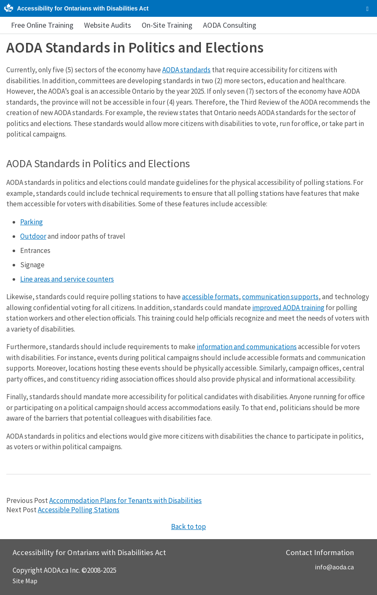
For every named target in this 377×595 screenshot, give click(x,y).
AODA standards (186, 69)
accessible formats (210, 296)
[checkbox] (367, 8)
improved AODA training (288, 307)
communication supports (280, 296)
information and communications (247, 346)
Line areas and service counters (67, 279)
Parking (31, 221)
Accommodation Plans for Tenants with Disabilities (125, 500)
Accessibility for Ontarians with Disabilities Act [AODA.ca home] (82, 8)
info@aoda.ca (334, 567)
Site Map (25, 581)
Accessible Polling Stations (78, 509)
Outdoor (33, 236)
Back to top (188, 526)
